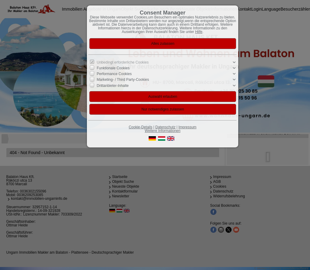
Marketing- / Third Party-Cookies (123, 79)
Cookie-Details (140, 127)
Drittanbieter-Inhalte (113, 85)
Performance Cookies (114, 74)
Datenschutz (165, 127)
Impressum (187, 127)
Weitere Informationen (162, 131)
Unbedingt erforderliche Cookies (123, 62)
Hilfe (198, 32)
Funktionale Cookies (113, 68)
